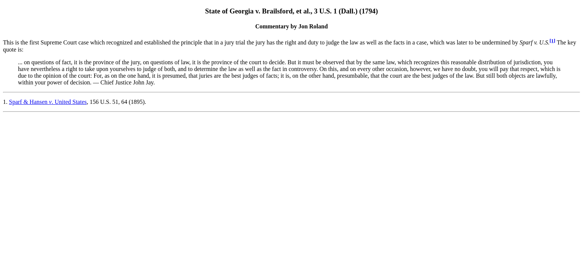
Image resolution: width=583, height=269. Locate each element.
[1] (552, 40)
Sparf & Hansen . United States (48, 102)
